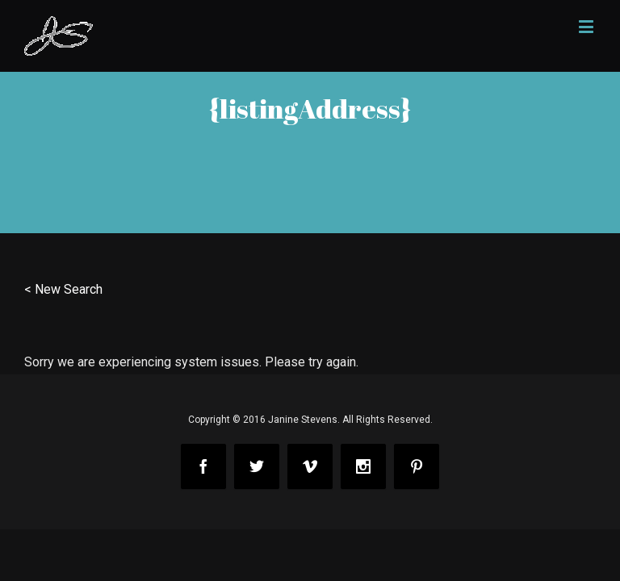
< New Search (63, 289)
